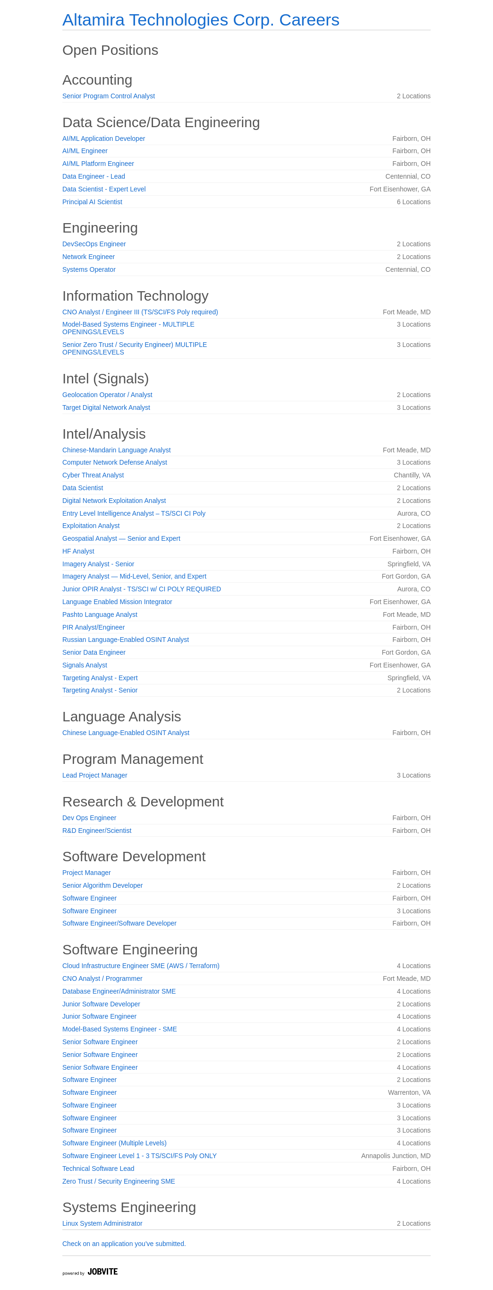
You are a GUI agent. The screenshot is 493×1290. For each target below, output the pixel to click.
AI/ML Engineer (85, 151)
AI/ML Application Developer (103, 138)
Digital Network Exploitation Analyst (114, 500)
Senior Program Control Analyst (108, 96)
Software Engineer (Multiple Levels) (114, 1143)
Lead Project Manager (95, 775)
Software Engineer (89, 898)
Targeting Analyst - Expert (100, 678)
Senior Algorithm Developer (102, 885)
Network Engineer (88, 256)
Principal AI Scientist (92, 202)
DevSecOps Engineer (94, 244)
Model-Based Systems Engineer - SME (119, 1029)
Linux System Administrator (102, 1223)
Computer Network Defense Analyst (114, 462)
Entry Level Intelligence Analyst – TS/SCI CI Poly (133, 513)
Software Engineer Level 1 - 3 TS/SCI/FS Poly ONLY (139, 1156)
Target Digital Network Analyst (106, 407)
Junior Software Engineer (99, 1016)
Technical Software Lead (98, 1168)
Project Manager (86, 872)
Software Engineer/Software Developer (119, 923)
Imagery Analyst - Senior (98, 564)
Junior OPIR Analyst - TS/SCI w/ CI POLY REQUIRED (141, 589)
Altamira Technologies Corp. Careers (201, 19)
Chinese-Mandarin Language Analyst (116, 450)
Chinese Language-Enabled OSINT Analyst (125, 732)
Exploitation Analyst (90, 525)
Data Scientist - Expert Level (104, 189)
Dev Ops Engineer (89, 818)
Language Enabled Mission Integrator (117, 602)
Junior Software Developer (101, 1004)
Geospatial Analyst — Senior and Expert (121, 538)
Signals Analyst (84, 665)
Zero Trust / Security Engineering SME (118, 1181)
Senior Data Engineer (94, 652)
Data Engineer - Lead (93, 176)
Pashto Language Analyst (99, 614)
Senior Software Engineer (100, 1042)
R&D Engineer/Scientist (96, 830)
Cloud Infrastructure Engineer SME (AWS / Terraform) (141, 966)
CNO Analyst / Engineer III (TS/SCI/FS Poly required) (140, 312)
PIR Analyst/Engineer (93, 627)
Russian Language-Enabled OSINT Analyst (125, 639)
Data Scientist (82, 488)
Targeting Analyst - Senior (100, 690)
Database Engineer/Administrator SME (119, 991)
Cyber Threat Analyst (93, 475)
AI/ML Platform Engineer (98, 163)
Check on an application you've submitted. (124, 1243)
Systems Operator (89, 269)
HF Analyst (78, 551)
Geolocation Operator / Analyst (107, 394)
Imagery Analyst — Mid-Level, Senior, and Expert (134, 576)
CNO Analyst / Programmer (102, 978)
